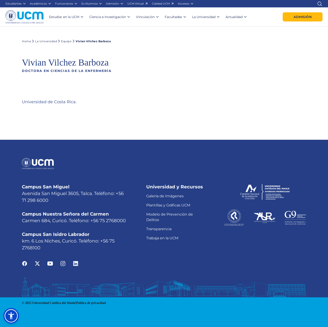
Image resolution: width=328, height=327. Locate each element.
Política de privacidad (91, 303)
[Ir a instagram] (63, 263)
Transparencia (159, 229)
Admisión (303, 17)
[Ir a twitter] (37, 263)
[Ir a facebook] (24, 263)
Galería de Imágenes (165, 196)
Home (26, 41)
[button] (15, 3)
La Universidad (44, 41)
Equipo (64, 41)
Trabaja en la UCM (162, 238)
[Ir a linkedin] (75, 263)
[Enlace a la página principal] (24, 17)
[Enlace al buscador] (320, 3)
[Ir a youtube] (50, 263)
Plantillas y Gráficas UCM (168, 205)
